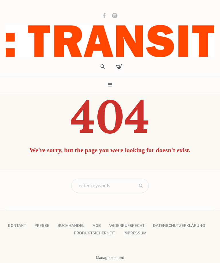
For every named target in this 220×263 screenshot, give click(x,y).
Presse (41, 225)
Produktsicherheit (94, 233)
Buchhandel (71, 225)
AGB (97, 225)
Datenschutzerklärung (179, 225)
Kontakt (17, 225)
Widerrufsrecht (127, 225)
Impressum (134, 233)
